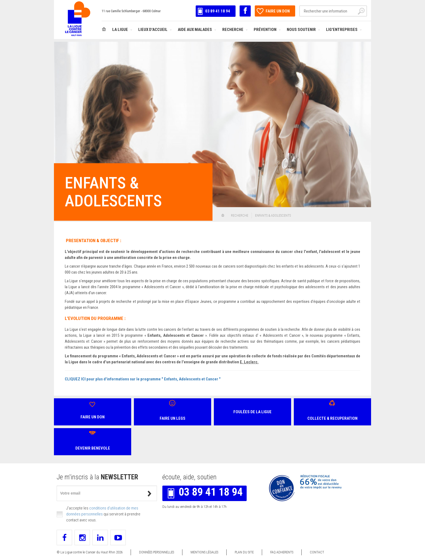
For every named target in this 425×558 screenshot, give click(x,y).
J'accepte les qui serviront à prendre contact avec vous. (103, 514)
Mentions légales (204, 552)
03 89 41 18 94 (213, 11)
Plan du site (244, 552)
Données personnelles (156, 552)
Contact (317, 552)
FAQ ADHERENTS (281, 552)
